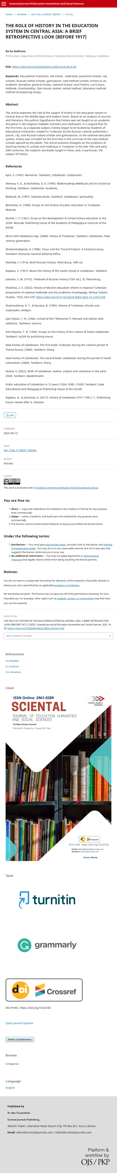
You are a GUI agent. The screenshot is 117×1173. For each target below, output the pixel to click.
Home (9, 14)
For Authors (12, 666)
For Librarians (13, 672)
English (10, 1087)
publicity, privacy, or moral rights (75, 598)
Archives (22, 14)
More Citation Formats (19, 635)
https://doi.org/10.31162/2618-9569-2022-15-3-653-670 (70, 297)
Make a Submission (19, 1039)
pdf (11, 415)
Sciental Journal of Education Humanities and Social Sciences (46, 3)
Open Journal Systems (19, 1023)
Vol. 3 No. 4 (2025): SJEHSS (45, 14)
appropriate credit (55, 544)
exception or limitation (67, 585)
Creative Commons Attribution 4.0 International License (67, 487)
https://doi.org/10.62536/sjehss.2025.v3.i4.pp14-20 (44, 67)
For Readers (12, 660)
